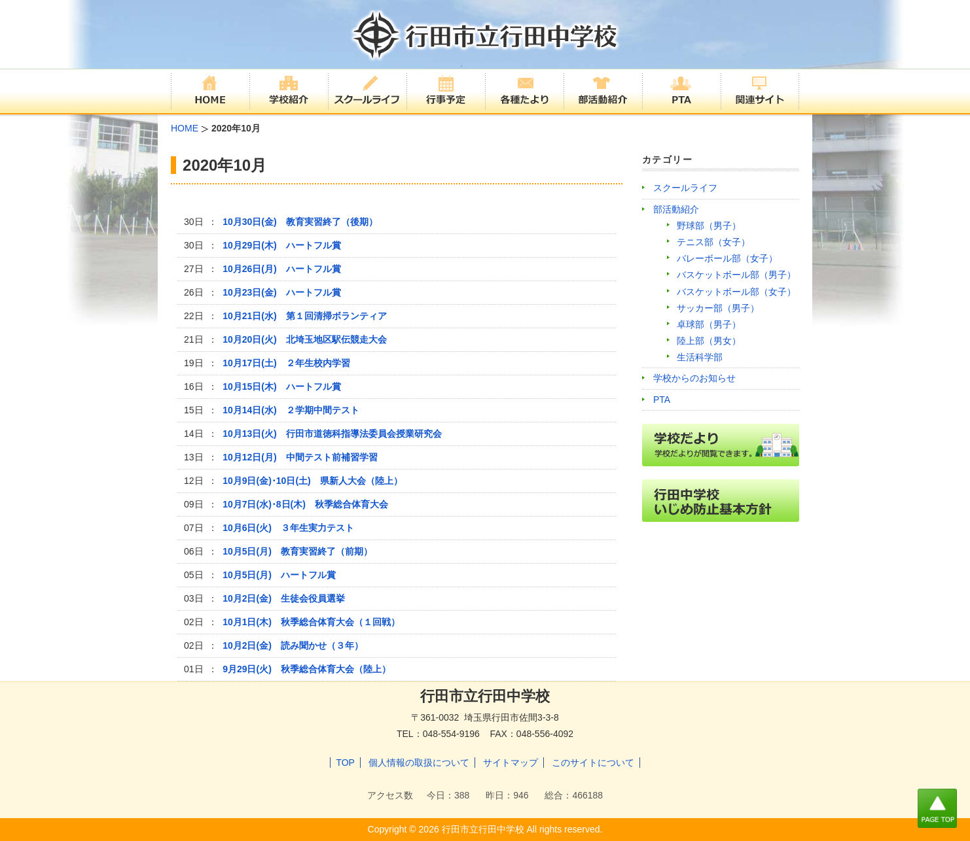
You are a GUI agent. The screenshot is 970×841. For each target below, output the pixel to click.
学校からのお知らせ (694, 378)
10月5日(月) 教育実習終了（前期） (297, 551)
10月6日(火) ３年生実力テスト (288, 528)
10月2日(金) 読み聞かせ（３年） (293, 645)
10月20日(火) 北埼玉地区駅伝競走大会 (304, 339)
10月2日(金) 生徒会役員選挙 (284, 598)
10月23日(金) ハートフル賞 (281, 292)
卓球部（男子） (709, 324)
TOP (345, 762)
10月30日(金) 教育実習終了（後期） (304, 221)
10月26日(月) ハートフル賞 (281, 269)
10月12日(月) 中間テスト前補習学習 (300, 457)
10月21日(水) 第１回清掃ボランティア (304, 316)
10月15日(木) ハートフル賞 (281, 386)
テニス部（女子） (713, 242)
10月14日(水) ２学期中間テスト (291, 410)
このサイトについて (593, 762)
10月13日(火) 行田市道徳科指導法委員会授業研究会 (332, 433)
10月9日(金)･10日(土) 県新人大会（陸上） (313, 480)
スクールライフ (685, 187)
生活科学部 (700, 357)
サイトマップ (510, 762)
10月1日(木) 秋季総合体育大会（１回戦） (311, 622)
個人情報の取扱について (418, 762)
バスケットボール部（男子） (736, 274)
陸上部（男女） (709, 340)
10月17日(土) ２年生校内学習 (286, 363)
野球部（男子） (709, 225)
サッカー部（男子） (718, 308)
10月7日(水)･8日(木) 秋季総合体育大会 (305, 504)
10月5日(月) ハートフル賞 (279, 575)
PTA (661, 399)
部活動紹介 (676, 209)
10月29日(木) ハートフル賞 (281, 245)
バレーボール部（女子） (727, 258)
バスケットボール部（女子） (736, 291)
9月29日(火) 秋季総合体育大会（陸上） (307, 669)
